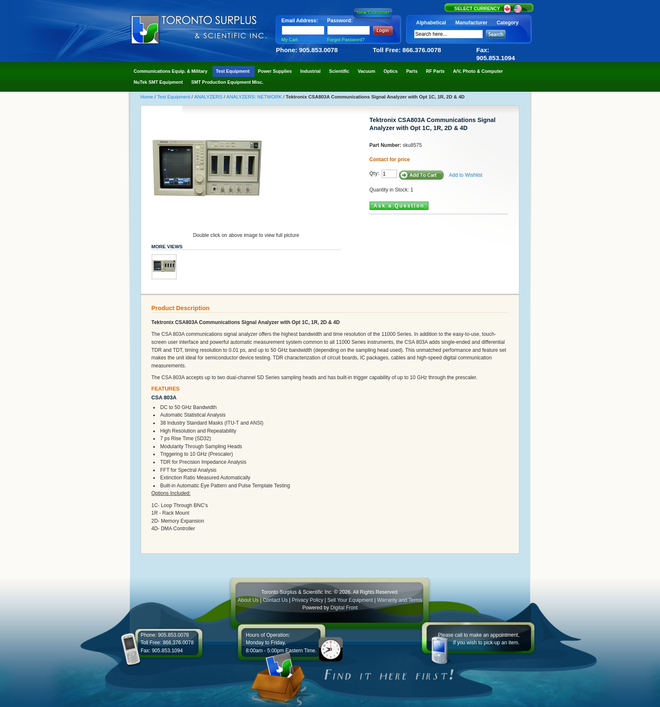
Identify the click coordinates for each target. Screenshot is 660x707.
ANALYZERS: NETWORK (254, 96)
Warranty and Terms (399, 600)
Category (508, 23)
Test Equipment (174, 96)
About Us (248, 600)
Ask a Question (399, 206)
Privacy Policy (307, 600)
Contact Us (275, 600)
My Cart (290, 39)
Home (148, 96)
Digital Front (344, 608)
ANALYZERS (209, 96)
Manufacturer (471, 23)
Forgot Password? (346, 39)
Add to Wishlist (465, 175)
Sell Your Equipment (350, 600)
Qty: (375, 173)
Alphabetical (431, 23)
